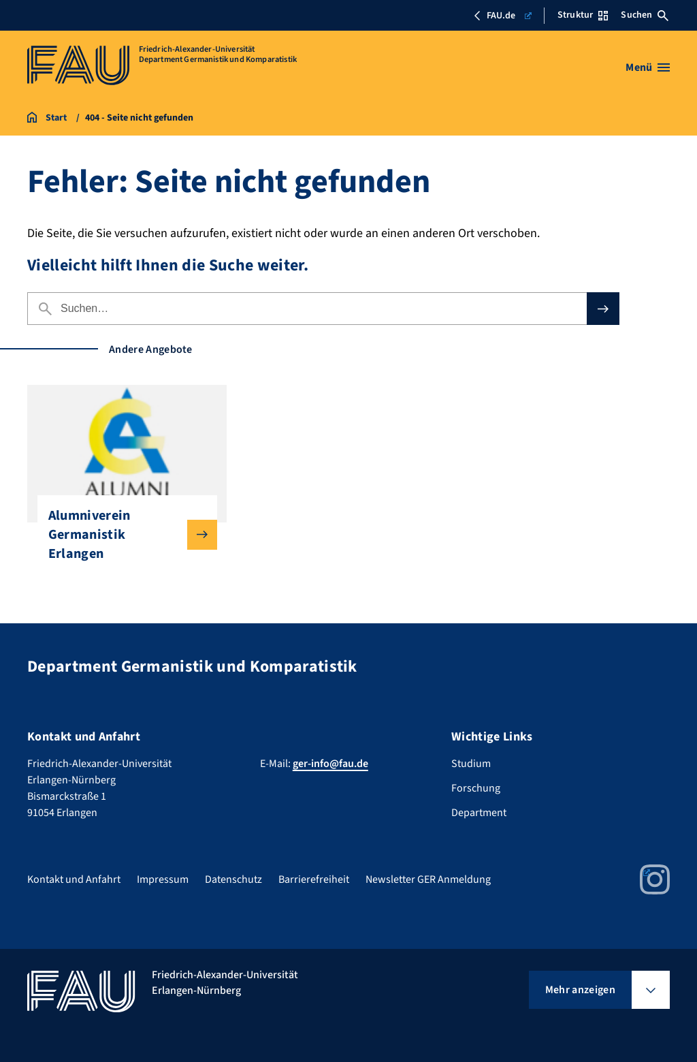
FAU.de (502, 15)
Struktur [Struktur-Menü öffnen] (582, 15)
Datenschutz (233, 879)
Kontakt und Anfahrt (73, 879)
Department (478, 812)
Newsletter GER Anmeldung (428, 879)
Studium (471, 763)
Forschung (475, 788)
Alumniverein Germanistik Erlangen (121, 534)
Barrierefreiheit (313, 879)
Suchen (644, 15)
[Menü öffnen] (648, 67)
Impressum (163, 879)
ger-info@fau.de (330, 763)
